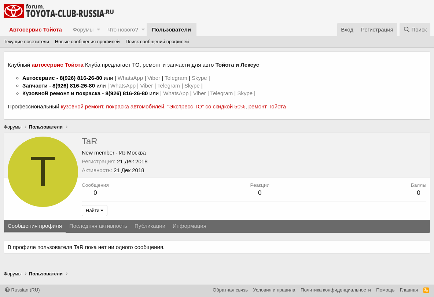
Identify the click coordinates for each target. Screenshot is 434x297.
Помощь (385, 290)
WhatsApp (131, 78)
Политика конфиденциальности (336, 290)
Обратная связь (230, 290)
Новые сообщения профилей (87, 41)
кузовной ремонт (82, 106)
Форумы (83, 29)
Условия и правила (274, 290)
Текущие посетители (26, 41)
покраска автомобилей (135, 106)
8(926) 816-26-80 (81, 78)
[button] (98, 29)
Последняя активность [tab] (98, 226)
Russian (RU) (22, 290)
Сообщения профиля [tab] (35, 226)
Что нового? (122, 29)
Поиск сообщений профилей (157, 41)
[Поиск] (415, 29)
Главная (409, 290)
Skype (200, 78)
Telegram (177, 78)
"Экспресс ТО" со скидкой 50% (206, 106)
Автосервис (38, 78)
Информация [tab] (189, 226)
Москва (136, 152)
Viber (153, 78)
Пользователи (171, 29)
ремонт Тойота (267, 106)
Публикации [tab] (150, 226)
